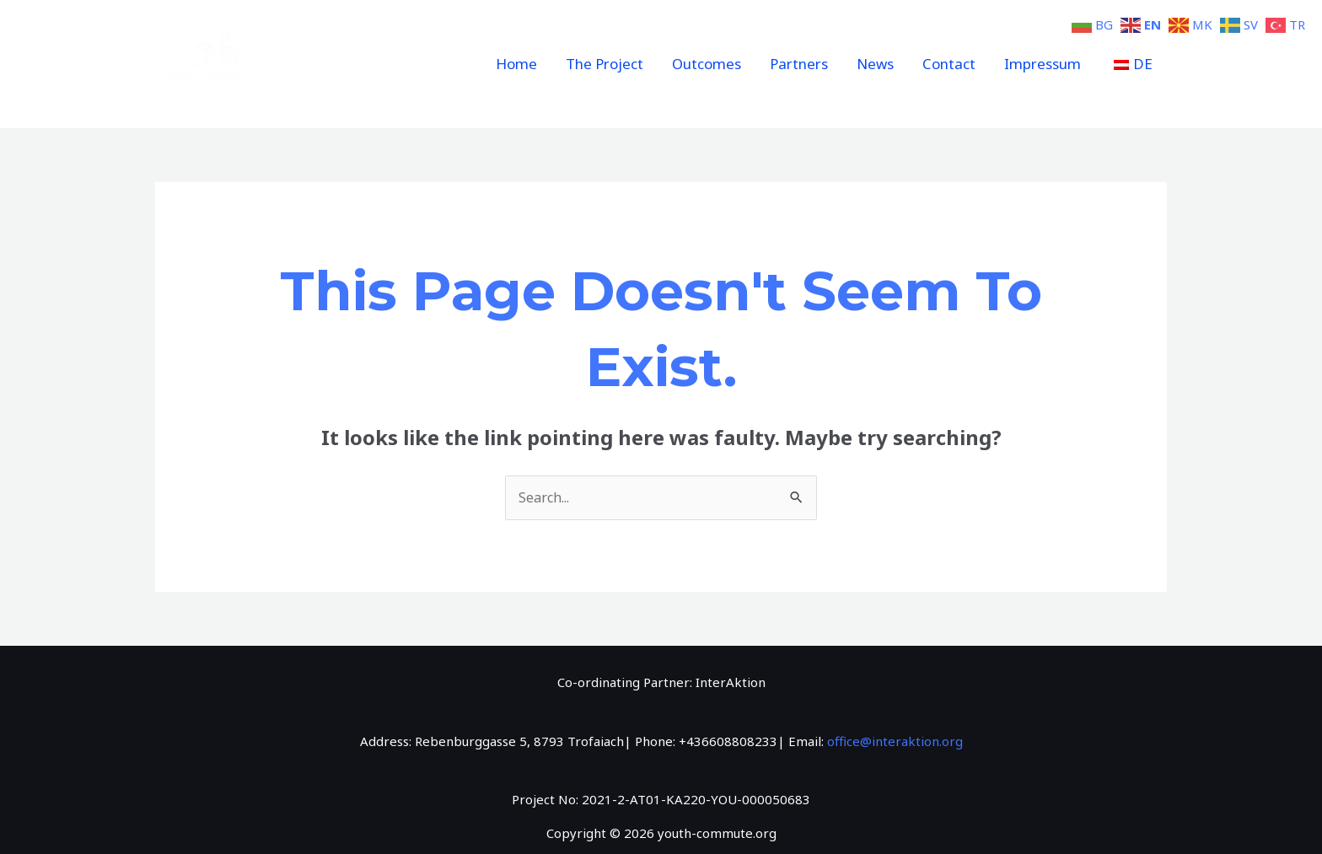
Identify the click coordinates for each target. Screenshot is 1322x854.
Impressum (1042, 63)
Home (516, 63)
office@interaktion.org (895, 741)
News (875, 63)
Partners (799, 63)
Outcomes (706, 63)
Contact (948, 63)
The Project (604, 63)
